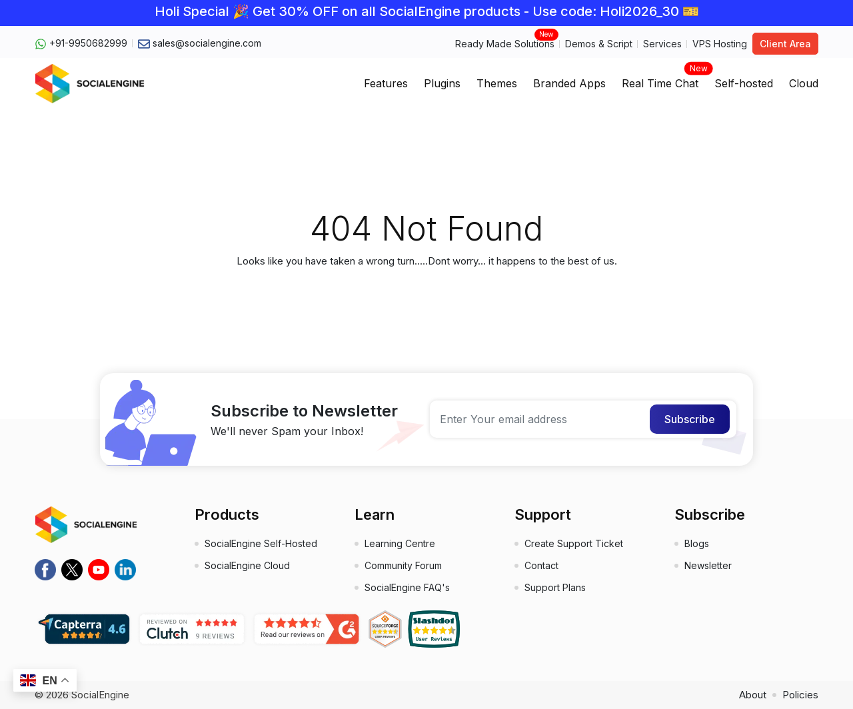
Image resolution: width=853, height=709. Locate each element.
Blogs (696, 543)
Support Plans (555, 587)
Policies (800, 694)
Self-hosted (743, 83)
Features (386, 83)
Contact (541, 565)
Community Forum (403, 565)
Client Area (785, 43)
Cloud (803, 83)
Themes (496, 83)
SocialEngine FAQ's (407, 587)
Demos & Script (598, 43)
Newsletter (708, 565)
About (752, 694)
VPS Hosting (719, 43)
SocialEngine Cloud (247, 565)
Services (662, 43)
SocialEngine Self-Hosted (261, 543)
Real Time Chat (660, 79)
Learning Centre (400, 543)
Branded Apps (569, 83)
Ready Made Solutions (504, 43)
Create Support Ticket (573, 543)
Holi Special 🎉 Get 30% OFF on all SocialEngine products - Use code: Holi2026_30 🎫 (427, 11)
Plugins (442, 83)
